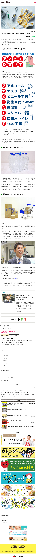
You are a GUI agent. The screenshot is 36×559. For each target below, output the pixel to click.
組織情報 (16, 551)
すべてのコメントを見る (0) (14, 335)
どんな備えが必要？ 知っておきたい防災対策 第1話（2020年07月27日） (17, 340)
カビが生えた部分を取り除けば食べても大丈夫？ (17, 409)
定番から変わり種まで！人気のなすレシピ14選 (16, 415)
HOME (3, 551)
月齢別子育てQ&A (4, 380)
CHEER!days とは (5, 515)
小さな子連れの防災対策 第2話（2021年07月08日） (13, 342)
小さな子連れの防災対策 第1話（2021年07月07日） (13, 344)
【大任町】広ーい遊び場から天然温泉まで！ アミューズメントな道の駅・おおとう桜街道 (21, 404)
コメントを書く (4, 335)
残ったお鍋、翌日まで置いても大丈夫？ (15, 420)
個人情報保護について (6, 522)
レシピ (8, 416)
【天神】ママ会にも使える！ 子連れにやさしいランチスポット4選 (20, 426)
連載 (1, 375)
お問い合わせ (4, 520)
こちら (15, 278)
